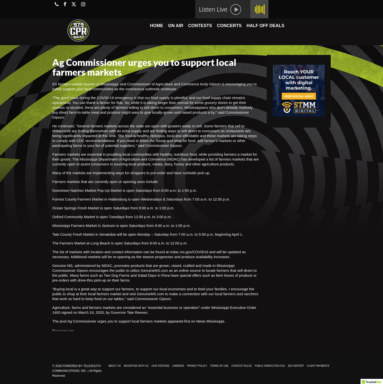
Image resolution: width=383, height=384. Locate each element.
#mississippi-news (64, 330)
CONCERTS (229, 25)
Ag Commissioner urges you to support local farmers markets (117, 321)
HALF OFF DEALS (265, 25)
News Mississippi (210, 321)
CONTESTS (200, 25)
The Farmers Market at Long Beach (81, 243)
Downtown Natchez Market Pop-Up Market (87, 190)
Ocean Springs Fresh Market (75, 208)
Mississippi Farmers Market (74, 225)
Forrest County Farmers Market (77, 199)
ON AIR (175, 25)
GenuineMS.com (154, 270)
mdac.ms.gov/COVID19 (189, 252)
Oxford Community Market (73, 217)
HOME (156, 25)
